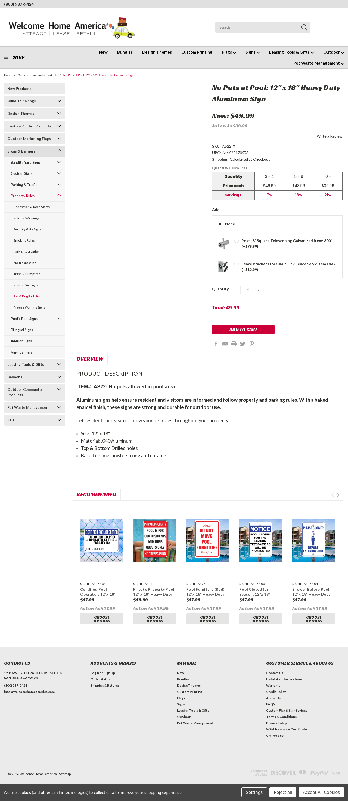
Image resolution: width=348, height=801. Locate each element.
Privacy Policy (276, 728)
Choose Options (102, 619)
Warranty (273, 691)
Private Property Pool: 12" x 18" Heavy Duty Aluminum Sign (154, 594)
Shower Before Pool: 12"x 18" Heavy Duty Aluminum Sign (311, 594)
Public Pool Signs (24, 318)
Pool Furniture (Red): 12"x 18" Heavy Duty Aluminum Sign (206, 594)
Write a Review (330, 136)
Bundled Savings (21, 101)
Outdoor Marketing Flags (29, 138)
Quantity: (221, 289)
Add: (216, 209)
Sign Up (109, 678)
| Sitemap (64, 779)
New (103, 52)
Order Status (100, 684)
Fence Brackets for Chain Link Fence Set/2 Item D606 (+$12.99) (288, 266)
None (230, 223)
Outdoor (333, 52)
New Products (19, 88)
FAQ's (270, 709)
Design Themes (157, 52)
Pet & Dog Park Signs (28, 296)
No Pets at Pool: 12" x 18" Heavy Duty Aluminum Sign (98, 75)
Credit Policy (276, 697)
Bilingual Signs (22, 330)
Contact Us (274, 678)
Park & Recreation (27, 251)
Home (8, 75)
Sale (11, 420)
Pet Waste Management (318, 62)
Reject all (283, 792)
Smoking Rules (24, 240)
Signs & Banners (21, 151)
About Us (273, 703)
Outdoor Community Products (38, 75)
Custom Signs (21, 173)
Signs (253, 52)
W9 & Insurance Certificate (286, 734)
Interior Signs (21, 341)
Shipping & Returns (105, 691)
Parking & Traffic (24, 184)
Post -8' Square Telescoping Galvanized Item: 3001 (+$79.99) (287, 243)
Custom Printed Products (29, 126)
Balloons (14, 377)
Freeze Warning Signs (29, 307)
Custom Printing (196, 52)
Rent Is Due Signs (26, 285)
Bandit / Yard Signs (26, 162)
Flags (229, 52)
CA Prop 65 (275, 741)
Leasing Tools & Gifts (291, 52)
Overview (89, 358)
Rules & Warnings (26, 218)
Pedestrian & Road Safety (32, 207)
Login (95, 678)
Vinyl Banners (21, 352)
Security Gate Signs (27, 229)
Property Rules (23, 196)
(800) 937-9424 (19, 4)
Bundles (125, 52)
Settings (254, 792)
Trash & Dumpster (27, 274)
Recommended (96, 494)
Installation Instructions (284, 684)
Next (338, 494)
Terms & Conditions (281, 722)
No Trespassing (25, 263)
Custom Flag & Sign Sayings (286, 716)
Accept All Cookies (321, 792)
